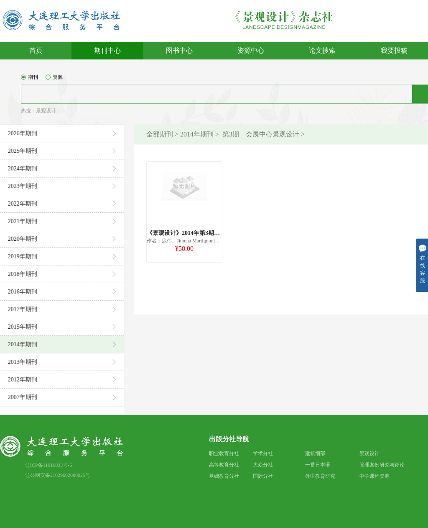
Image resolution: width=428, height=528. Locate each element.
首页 (36, 50)
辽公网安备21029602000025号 (57, 475)
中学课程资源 (374, 476)
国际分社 (263, 476)
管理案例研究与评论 (382, 465)
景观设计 (46, 114)
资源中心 (250, 50)
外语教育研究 (320, 476)
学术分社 (263, 453)
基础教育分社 (224, 476)
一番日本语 (317, 465)
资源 (54, 80)
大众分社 (263, 465)
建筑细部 (315, 453)
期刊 (29, 80)
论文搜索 (322, 50)
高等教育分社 (224, 465)
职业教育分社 (224, 453)
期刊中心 (107, 50)
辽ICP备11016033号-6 (48, 465)
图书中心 (179, 50)
